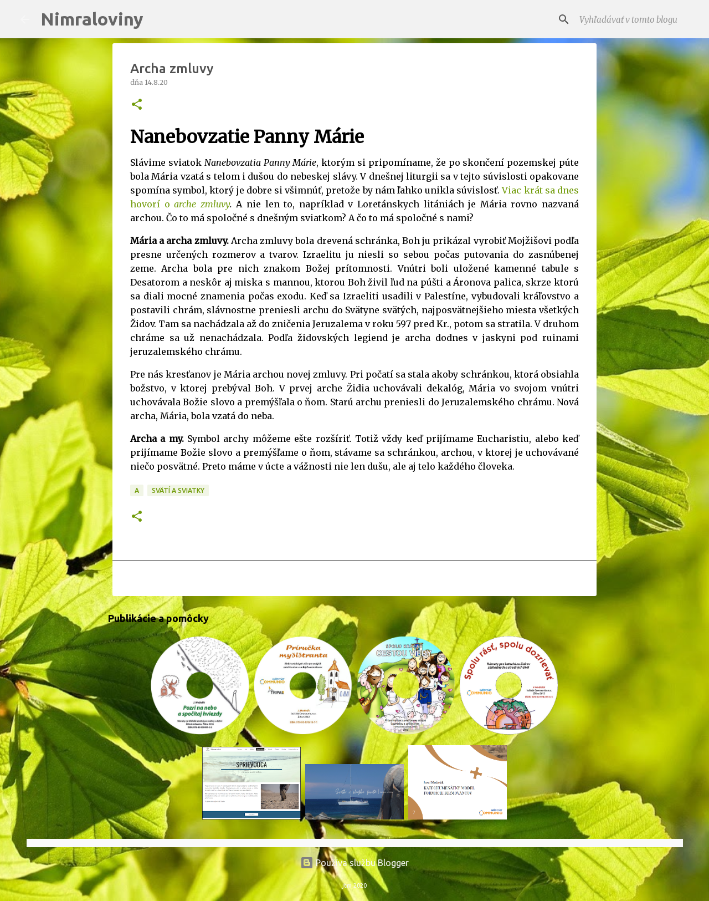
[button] (136, 105)
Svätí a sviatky (178, 490)
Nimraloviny (91, 19)
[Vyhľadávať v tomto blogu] (633, 19)
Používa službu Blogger (354, 863)
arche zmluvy (202, 204)
